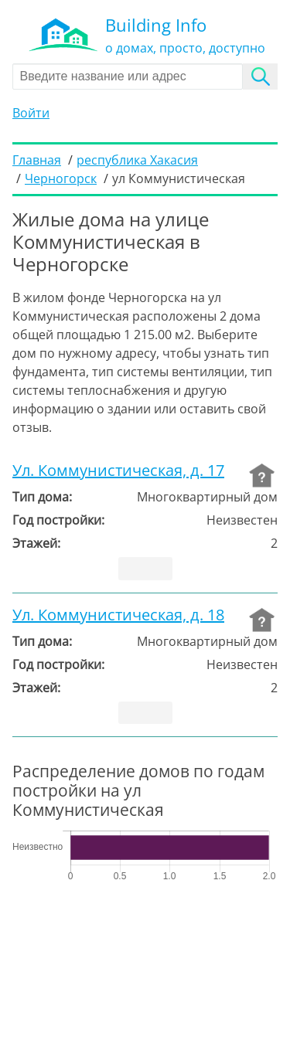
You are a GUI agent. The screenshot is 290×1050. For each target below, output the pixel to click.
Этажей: (36, 543)
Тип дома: (42, 496)
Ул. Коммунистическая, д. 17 (118, 470)
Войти (30, 112)
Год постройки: (58, 519)
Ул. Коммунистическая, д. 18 (118, 615)
